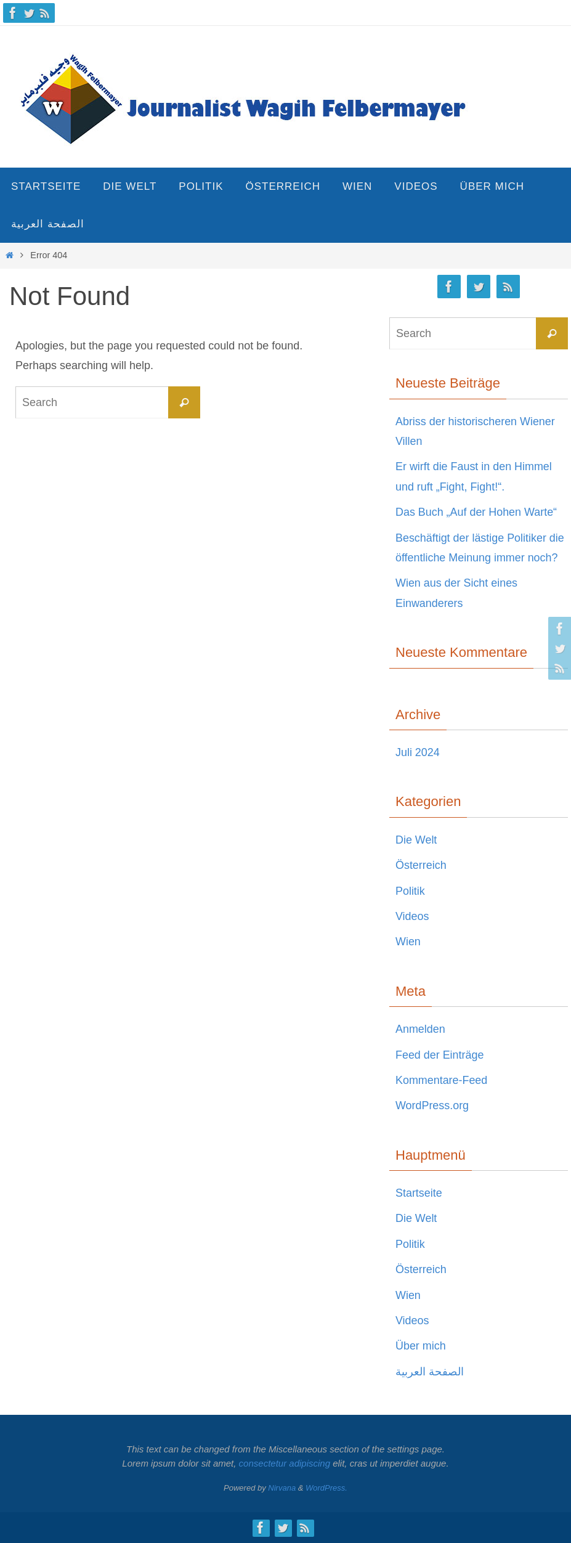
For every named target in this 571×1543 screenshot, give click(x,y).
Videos (412, 916)
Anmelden (420, 1029)
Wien (408, 941)
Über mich (420, 1346)
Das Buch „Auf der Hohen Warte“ (476, 512)
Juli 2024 (417, 752)
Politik (410, 891)
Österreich (421, 865)
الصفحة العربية (429, 1372)
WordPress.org (432, 1105)
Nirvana (282, 1487)
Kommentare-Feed (441, 1080)
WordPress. (326, 1487)
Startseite (418, 1193)
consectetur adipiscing (284, 1463)
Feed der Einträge (439, 1055)
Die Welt (416, 840)
